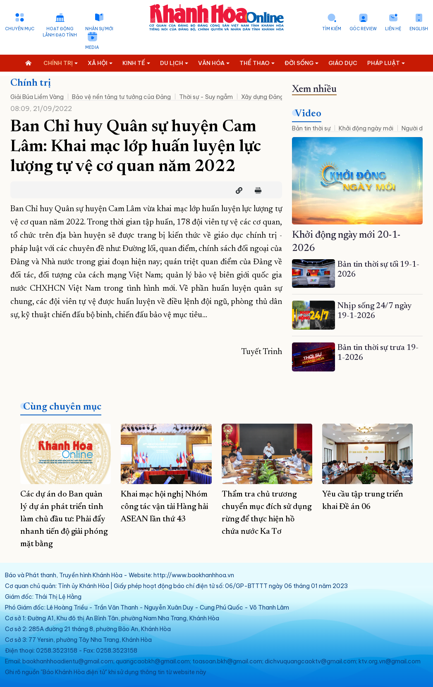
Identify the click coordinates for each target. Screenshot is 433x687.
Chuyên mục (19, 28)
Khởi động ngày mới (366, 128)
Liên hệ (393, 28)
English (418, 28)
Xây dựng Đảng (262, 97)
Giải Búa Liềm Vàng (37, 97)
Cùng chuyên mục (62, 407)
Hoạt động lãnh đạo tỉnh (60, 32)
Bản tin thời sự (311, 128)
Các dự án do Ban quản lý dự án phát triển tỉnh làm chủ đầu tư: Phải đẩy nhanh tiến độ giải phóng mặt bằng (64, 519)
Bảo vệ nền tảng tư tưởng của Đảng (121, 97)
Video (308, 114)
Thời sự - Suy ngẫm (206, 97)
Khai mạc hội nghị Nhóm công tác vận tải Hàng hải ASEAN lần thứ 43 (164, 506)
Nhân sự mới (99, 28)
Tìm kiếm (331, 28)
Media (92, 47)
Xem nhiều (314, 89)
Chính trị (30, 83)
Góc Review (363, 28)
